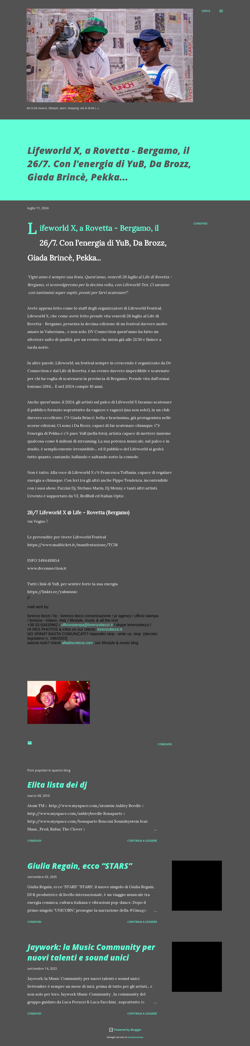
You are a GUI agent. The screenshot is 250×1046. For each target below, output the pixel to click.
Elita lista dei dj (57, 784)
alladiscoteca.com (77, 643)
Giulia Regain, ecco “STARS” (79, 865)
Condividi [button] (200, 223)
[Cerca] (206, 11)
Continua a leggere (142, 840)
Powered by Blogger (125, 1030)
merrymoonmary (135, 1037)
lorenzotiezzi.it (109, 629)
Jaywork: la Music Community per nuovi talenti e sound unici (91, 952)
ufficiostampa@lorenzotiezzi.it (87, 625)
